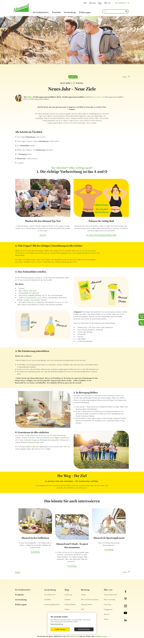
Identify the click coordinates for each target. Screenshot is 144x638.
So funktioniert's (40, 12)
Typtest (83, 594)
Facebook (46, 437)
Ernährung (73, 77)
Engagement (108, 609)
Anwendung (70, 12)
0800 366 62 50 (73, 636)
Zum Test (43, 235)
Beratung (92, 3)
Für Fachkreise (120, 3)
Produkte (56, 12)
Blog (99, 3)
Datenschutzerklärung (56, 624)
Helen (29, 97)
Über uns (107, 3)
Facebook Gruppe (32, 442)
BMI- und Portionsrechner (89, 599)
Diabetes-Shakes (70, 604)
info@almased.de (101, 636)
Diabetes (68, 599)
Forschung (107, 604)
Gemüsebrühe (31, 297)
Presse (106, 619)
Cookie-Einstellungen (84, 629)
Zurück (17, 572)
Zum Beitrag (35, 552)
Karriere (106, 614)
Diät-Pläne (47, 599)
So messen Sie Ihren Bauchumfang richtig (101, 235)
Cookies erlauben (60, 629)
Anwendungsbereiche (51, 604)
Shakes (67, 609)
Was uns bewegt (109, 599)
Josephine (98, 97)
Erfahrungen (85, 12)
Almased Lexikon (86, 604)
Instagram (56, 437)
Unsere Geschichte (110, 594)
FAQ (85, 3)
